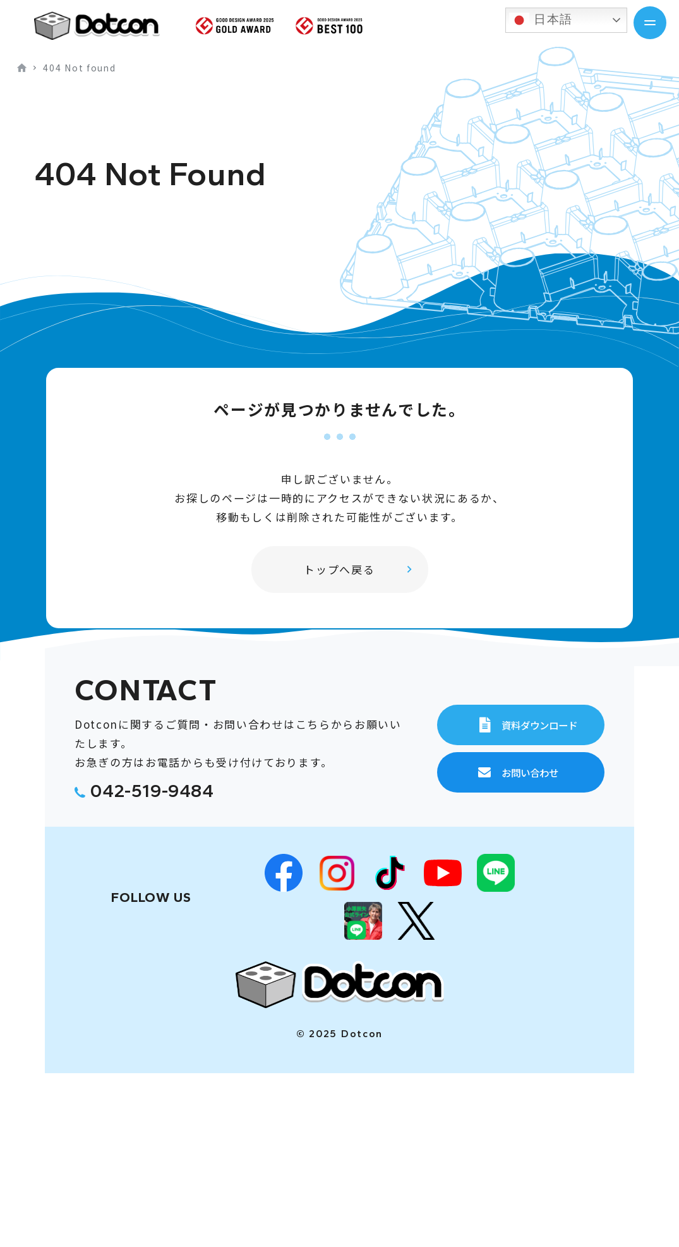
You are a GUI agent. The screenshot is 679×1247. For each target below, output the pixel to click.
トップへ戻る (339, 569)
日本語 (541, 20)
